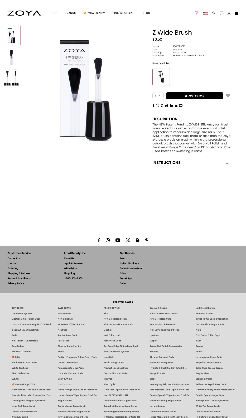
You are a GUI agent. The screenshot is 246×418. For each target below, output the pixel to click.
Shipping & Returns (19, 273)
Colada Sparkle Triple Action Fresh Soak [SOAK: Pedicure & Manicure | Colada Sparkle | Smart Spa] (169, 395)
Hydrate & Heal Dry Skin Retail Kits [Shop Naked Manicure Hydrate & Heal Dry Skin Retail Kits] (168, 368)
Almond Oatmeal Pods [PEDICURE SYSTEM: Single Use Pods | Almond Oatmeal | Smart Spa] (162, 357)
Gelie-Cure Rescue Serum (209, 368)
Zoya (123, 258)
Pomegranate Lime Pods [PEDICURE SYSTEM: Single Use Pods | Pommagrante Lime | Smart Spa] (71, 368)
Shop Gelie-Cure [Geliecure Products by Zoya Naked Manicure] (20, 373)
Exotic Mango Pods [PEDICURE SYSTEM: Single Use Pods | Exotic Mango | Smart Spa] (114, 362)
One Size (167, 50)
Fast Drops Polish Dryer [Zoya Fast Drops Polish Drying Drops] (208, 335)
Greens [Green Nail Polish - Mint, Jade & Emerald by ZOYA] (199, 346)
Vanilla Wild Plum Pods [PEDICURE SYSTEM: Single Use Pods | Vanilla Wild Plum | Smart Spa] (24, 362)
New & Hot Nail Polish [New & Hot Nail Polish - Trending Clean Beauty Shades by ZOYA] (115, 319)
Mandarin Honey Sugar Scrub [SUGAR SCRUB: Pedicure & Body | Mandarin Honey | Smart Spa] (165, 401)
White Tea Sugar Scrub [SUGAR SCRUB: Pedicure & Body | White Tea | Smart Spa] (208, 406)
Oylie (123, 283)
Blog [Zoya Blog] (146, 13)
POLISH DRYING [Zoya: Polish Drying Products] (112, 308)
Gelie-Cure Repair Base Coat (211, 384)
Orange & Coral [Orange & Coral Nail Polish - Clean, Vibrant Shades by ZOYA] (204, 379)
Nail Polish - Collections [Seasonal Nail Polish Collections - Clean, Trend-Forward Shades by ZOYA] (25, 341)
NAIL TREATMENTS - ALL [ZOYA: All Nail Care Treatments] (116, 395)
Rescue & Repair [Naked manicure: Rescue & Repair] (158, 308)
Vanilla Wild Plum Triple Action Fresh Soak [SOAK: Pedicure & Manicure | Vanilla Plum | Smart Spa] (31, 390)
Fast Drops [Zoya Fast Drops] (63, 341)
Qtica (123, 273)
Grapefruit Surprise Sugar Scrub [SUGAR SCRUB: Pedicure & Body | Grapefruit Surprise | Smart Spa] (120, 406)
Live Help (13, 263)
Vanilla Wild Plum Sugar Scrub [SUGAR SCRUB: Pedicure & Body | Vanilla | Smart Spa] (120, 401)
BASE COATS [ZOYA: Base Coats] (64, 308)
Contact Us (14, 258)
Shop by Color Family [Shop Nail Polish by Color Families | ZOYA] (69, 346)
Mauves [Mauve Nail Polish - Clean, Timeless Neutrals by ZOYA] (108, 379)
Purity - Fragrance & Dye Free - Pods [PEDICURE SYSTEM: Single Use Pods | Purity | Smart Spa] (77, 357)
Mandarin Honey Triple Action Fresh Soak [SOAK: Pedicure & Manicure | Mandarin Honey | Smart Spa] (215, 390)
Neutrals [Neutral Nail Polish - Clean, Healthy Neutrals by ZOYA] (62, 330)
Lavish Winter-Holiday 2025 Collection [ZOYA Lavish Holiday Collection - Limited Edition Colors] (31, 324)
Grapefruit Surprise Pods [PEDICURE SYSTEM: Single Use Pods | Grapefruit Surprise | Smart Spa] (208, 362)
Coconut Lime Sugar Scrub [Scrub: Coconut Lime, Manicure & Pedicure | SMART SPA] (210, 324)
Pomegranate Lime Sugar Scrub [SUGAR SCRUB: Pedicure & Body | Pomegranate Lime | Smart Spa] (212, 401)
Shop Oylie (109, 384)
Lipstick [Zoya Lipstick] (108, 330)
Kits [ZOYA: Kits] (106, 314)
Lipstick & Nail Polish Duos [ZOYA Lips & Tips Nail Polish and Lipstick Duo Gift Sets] (26, 319)
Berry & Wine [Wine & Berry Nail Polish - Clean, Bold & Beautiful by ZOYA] (65, 379)
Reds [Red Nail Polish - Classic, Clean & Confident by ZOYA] (14, 335)
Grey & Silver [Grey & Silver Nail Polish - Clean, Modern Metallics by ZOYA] (202, 373)
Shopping (69, 273)
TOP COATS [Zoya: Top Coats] (17, 308)
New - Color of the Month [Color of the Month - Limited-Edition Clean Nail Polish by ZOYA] (163, 324)
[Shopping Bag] (237, 13)
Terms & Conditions (19, 278)
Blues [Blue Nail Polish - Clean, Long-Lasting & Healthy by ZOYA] (198, 341)
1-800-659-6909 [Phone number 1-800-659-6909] (73, 278)
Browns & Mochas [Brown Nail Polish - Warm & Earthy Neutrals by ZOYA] (21, 352)
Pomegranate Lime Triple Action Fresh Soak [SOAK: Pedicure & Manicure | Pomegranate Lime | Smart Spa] (169, 390)
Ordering (13, 268)
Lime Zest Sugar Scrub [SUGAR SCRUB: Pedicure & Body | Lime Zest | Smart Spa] (23, 406)
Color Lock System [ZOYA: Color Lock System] (22, 314)
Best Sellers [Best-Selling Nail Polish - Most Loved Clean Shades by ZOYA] (18, 346)
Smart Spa (126, 278)
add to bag (185, 95)
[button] (24, 13)
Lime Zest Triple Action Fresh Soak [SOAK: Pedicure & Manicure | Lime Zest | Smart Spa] (122, 390)
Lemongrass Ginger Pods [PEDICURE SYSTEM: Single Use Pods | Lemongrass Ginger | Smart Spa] (209, 357)
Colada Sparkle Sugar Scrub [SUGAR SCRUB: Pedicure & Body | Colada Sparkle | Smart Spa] (210, 395)
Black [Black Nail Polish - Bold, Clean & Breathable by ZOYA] (61, 352)
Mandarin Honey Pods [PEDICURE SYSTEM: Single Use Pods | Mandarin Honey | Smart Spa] (161, 362)
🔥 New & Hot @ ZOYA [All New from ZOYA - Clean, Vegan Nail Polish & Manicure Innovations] (23, 384)
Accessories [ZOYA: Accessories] (64, 314)
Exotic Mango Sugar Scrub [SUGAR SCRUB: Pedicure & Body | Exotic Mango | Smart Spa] (71, 406)
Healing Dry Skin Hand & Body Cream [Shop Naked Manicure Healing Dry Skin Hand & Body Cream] (169, 384)
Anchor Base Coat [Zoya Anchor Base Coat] (67, 335)
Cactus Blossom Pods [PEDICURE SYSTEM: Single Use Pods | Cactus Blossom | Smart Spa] (115, 373)
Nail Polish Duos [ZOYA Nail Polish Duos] (204, 314)
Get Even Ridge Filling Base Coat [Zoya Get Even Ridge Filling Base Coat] (121, 346)
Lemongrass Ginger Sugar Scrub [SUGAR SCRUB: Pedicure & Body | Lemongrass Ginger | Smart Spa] (29, 401)
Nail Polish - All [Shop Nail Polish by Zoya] (112, 335)
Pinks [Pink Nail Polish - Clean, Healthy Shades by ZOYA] (198, 330)
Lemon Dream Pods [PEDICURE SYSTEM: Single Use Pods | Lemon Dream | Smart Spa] (68, 362)
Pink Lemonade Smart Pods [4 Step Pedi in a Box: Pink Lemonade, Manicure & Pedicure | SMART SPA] (118, 324)
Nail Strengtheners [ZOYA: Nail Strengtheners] (205, 308)
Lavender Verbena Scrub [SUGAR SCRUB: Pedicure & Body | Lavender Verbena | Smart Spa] (163, 412)
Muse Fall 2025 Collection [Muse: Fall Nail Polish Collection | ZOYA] (71, 324)
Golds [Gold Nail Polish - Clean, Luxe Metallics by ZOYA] (199, 352)
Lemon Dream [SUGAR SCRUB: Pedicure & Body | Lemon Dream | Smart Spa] (157, 406)
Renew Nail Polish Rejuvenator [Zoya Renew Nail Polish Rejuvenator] (166, 346)
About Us (69, 258)
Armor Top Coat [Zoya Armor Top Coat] (112, 341)
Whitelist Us (70, 268)
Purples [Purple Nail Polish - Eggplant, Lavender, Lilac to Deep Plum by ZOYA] (154, 341)
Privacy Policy (16, 283)
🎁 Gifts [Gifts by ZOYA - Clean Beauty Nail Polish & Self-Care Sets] (16, 357)
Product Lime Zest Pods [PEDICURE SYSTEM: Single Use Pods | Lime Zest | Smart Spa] (116, 368)
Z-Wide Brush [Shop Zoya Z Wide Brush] (64, 384)
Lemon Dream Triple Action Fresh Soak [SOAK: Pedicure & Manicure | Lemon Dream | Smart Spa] (77, 395)
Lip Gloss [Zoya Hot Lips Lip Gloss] (154, 335)
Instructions (190, 163)
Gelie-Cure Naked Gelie (24, 412)
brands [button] (70, 13)
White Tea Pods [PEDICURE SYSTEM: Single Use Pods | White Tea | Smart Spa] (20, 368)
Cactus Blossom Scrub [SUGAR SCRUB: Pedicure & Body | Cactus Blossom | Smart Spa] (208, 412)
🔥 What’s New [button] (94, 13)
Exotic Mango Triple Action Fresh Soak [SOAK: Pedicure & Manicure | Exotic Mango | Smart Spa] (77, 390)
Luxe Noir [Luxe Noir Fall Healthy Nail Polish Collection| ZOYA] (109, 357)
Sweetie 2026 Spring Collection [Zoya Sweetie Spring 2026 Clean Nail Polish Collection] (212, 319)
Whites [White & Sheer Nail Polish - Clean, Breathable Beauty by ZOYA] (16, 379)
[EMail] (176, 105)
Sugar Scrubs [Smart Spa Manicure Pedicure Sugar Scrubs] (65, 401)
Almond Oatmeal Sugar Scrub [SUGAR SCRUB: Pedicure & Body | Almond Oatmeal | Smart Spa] (74, 412)
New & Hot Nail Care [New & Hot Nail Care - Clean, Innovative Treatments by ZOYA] (160, 319)
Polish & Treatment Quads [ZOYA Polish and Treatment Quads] (164, 314)
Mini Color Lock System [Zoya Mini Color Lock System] (116, 352)
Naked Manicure (129, 263)
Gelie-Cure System (131, 268)
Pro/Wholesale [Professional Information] (124, 13)
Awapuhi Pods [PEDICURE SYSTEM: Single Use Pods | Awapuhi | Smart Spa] (157, 373)
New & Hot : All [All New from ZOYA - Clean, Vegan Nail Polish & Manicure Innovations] (65, 319)
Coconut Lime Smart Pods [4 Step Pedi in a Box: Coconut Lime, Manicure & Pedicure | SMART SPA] (26, 330)
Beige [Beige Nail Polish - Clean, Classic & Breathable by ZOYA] (153, 379)
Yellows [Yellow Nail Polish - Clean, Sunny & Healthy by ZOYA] (154, 352)
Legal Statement (73, 263)
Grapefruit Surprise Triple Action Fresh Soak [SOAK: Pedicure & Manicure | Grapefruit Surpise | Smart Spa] (31, 395)
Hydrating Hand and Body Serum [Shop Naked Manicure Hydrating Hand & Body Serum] (121, 412)
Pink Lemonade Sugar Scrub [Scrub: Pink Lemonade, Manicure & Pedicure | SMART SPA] (164, 330)
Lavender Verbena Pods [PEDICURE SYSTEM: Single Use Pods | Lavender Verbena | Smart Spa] (70, 373)
